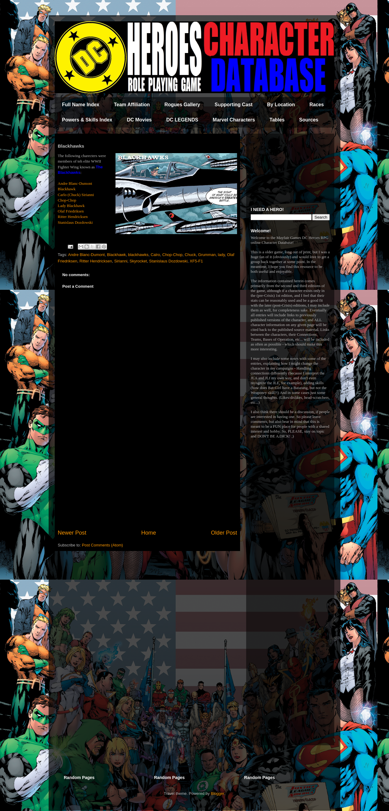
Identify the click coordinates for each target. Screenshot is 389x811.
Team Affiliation (132, 104)
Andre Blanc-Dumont (75, 183)
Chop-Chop (67, 200)
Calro (155, 254)
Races (316, 104)
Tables (277, 119)
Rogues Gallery (182, 104)
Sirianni (120, 261)
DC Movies (139, 119)
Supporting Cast (233, 104)
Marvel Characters (234, 119)
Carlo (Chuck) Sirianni (76, 194)
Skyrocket (138, 261)
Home (148, 533)
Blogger (217, 793)
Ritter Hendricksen (73, 216)
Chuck (190, 254)
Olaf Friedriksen (71, 211)
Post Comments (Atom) (102, 545)
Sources (308, 119)
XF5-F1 (196, 261)
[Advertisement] (147, 478)
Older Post (224, 533)
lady (221, 254)
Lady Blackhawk (71, 205)
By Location (281, 104)
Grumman (207, 254)
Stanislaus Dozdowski (75, 222)
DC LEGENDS (182, 119)
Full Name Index (80, 104)
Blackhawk (66, 189)
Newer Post (72, 533)
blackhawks (138, 254)
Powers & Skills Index (87, 119)
